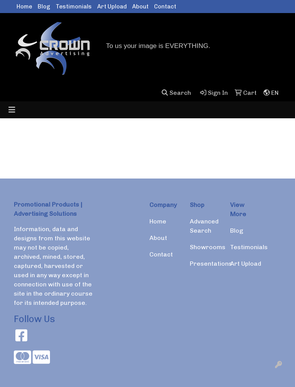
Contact (165, 6)
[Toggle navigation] (12, 109)
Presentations (205, 263)
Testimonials (74, 6)
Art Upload (112, 6)
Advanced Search (204, 226)
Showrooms (205, 247)
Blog (44, 6)
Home (24, 6)
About (140, 6)
